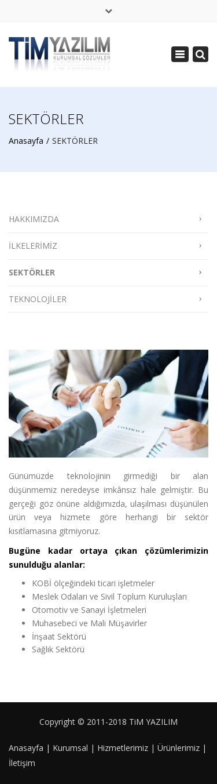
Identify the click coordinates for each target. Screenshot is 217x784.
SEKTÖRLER (32, 272)
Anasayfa (26, 140)
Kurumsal (70, 747)
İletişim (22, 762)
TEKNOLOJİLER (38, 298)
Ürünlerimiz (178, 747)
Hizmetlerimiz (122, 747)
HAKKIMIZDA (34, 218)
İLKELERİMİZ (33, 245)
